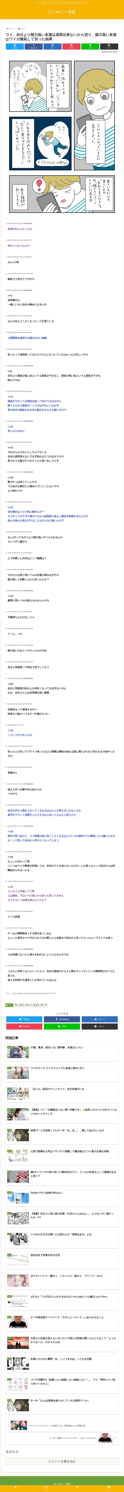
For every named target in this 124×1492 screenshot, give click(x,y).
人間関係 (19, 1005)
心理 (44, 1005)
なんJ (9, 1005)
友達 (29, 1005)
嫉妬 (36, 1005)
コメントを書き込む (62, 1461)
